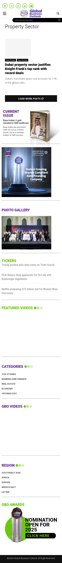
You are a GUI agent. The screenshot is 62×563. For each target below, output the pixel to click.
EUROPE (6, 482)
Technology (9, 393)
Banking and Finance (14, 379)
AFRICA (5, 477)
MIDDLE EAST (9, 487)
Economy (7, 388)
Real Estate (10, 60)
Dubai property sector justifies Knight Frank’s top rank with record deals (28, 69)
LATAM (5, 492)
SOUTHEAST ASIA (11, 472)
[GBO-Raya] (26, 196)
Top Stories (22, 60)
